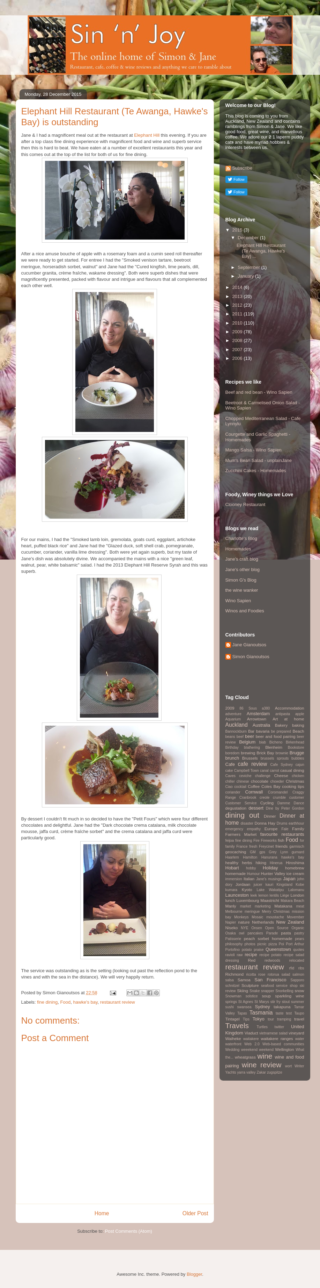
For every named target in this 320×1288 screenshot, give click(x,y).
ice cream (295, 873)
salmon (298, 974)
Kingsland (284, 885)
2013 (238, 296)
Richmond (234, 974)
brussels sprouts (275, 758)
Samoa (244, 979)
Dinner (270, 816)
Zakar (261, 1072)
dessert (255, 808)
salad (286, 974)
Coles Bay (271, 786)
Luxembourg (247, 900)
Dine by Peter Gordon (285, 808)
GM (253, 852)
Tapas (242, 1013)
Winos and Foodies (244, 610)
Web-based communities (283, 1044)
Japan (289, 878)
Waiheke (233, 1038)
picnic (262, 944)
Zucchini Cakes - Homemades (255, 470)
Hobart (232, 867)
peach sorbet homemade (268, 938)
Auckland (236, 725)
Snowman (233, 996)
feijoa (229, 840)
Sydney (262, 1006)
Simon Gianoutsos (250, 656)
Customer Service (241, 803)
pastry (299, 933)
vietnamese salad (273, 1033)
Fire (256, 840)
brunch (232, 758)
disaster (247, 823)
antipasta (282, 714)
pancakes (255, 933)
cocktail (240, 787)
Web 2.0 (252, 1044)
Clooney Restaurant (245, 504)
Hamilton (250, 857)
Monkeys (241, 917)
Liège (284, 895)
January (246, 276)
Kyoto (247, 889)
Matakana (283, 906)
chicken (298, 776)
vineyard (296, 1033)
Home (102, 1213)
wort (288, 1066)
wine (265, 1056)
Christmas (295, 781)
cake (229, 771)
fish (281, 840)
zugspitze (274, 1072)
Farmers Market (241, 834)
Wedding (232, 1050)
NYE (244, 928)
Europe (271, 828)
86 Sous (248, 708)
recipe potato (270, 955)
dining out (242, 815)
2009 (238, 331)
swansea (244, 1007)
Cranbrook (247, 797)
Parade (272, 933)
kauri (270, 885)
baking (298, 725)
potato (247, 950)
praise (258, 950)
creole (264, 797)
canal (264, 771)
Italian (249, 878)
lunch (230, 900)
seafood (267, 986)
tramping (284, 1019)
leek (253, 895)
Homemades (238, 549)
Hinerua (276, 863)
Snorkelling (284, 991)
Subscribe (242, 168)
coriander (232, 792)
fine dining (47, 1002)
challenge (263, 776)
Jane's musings (269, 879)
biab (262, 742)
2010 (238, 323)
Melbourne (234, 911)
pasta (286, 933)
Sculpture (250, 985)
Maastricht (269, 900)
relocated (296, 960)
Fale (284, 829)
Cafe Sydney (281, 765)
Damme (283, 803)
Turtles (261, 1027)
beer (249, 736)
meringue (252, 911)
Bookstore (296, 747)
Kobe (300, 885)
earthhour (296, 823)
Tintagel (232, 1019)
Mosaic (257, 917)
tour (271, 1019)
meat (300, 906)
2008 (238, 340)
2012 (238, 305)
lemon (263, 895)
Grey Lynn (278, 852)
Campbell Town (246, 771)
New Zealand (290, 922)
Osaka (230, 933)
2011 (238, 313)
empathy (254, 829)
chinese (243, 781)
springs (231, 1002)
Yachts (230, 1072)
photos (250, 944)
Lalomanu (296, 890)
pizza (272, 944)
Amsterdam (258, 713)
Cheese (281, 775)
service (282, 986)
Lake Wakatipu (270, 890)
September (249, 267)
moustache (275, 917)
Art (275, 719)
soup (266, 996)
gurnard (298, 852)
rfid (291, 968)
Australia (261, 725)
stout (286, 1002)
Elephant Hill (146, 135)
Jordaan (243, 884)
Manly (230, 906)
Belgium (247, 742)
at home (294, 719)
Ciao (229, 787)
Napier (230, 922)
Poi (281, 944)
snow (299, 990)
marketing (263, 906)
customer (296, 797)
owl (242, 933)
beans (230, 737)
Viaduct (251, 1033)
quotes (298, 950)
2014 (238, 287)
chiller (230, 781)
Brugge (297, 752)
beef (240, 737)
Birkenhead (295, 742)
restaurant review (117, 1002)
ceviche (245, 776)
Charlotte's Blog (241, 538)
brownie (282, 753)
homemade (235, 873)
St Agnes (245, 1002)
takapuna (282, 1006)
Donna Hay (265, 823)
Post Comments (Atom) (128, 1231)
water (299, 1039)
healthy (232, 862)
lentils (274, 895)
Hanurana (269, 857)
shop (294, 986)
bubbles (297, 758)
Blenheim (273, 747)
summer (297, 1002)
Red (251, 960)
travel (299, 1019)
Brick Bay (265, 752)
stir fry (275, 1002)
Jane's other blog (242, 569)
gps (262, 852)
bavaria (262, 731)
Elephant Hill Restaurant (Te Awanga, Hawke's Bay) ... (261, 251)
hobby (251, 868)
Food (65, 1002)
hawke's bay (85, 1002)
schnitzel (232, 986)
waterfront (233, 1044)
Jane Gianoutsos (249, 644)
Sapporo (297, 980)
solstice (252, 996)
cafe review (252, 764)
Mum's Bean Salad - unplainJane (258, 460)
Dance (298, 803)
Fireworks (269, 840)
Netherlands (263, 922)
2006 (238, 358)
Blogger (194, 1274)
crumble (279, 797)
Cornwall (254, 792)
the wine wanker (241, 590)
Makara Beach (292, 901)
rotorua (273, 974)
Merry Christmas (276, 911)
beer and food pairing (276, 736)
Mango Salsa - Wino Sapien (253, 450)
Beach (298, 731)
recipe (251, 954)
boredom (232, 753)
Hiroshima (295, 862)
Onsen (256, 928)
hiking (260, 862)
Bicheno (276, 742)
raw (240, 955)
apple (299, 714)
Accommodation (289, 708)
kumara (231, 890)
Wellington (284, 1049)
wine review (261, 1065)
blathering (252, 747)
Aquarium (233, 719)
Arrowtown (256, 719)
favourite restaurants (282, 834)
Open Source (277, 928)
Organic (297, 928)
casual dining (292, 770)
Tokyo (259, 1019)
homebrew (294, 868)
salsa (229, 980)
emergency (234, 829)
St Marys (261, 1002)
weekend (266, 1050)
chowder (277, 781)
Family (298, 828)
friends (281, 846)
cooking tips (293, 786)
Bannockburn (236, 731)
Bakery (281, 725)
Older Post (195, 1213)
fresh (253, 846)
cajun (300, 765)
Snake (255, 991)
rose (261, 974)
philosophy (234, 944)
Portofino (232, 950)
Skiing (242, 990)
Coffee (254, 786)
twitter (279, 1027)
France (241, 846)
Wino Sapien (238, 600)
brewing (248, 752)
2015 (238, 230)
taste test (284, 1013)
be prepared (281, 731)
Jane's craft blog (241, 559)
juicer (258, 885)
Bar (251, 731)
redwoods (272, 960)
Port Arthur (295, 944)
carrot (274, 771)
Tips (246, 1019)
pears (299, 939)
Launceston (237, 895)
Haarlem (232, 857)
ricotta (251, 974)
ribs (301, 968)
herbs (247, 862)
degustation (235, 808)
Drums (282, 823)
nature (244, 922)
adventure (233, 714)
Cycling (267, 802)
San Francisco (270, 979)
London (297, 895)
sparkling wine (289, 996)
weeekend (249, 1050)
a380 (266, 708)
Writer (299, 1066)
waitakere (251, 1039)
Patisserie (233, 939)
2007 (238, 349)
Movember (295, 917)
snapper (267, 991)
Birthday (232, 747)
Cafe (230, 764)
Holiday (270, 867)
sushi (229, 1007)
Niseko (231, 927)
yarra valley (246, 1072)
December (249, 237)
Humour (253, 874)
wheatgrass (245, 1057)
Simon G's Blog (240, 580)
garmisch (296, 846)
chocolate (259, 781)
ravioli (230, 955)
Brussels (250, 758)
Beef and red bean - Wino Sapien (258, 392)
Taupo (299, 1013)
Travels (237, 1026)
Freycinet (266, 846)
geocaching (235, 851)
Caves (230, 776)
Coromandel (278, 792)
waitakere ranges (277, 1038)
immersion (233, 879)
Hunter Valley (273, 873)
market (245, 906)
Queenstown (278, 949)
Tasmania (261, 1013)
